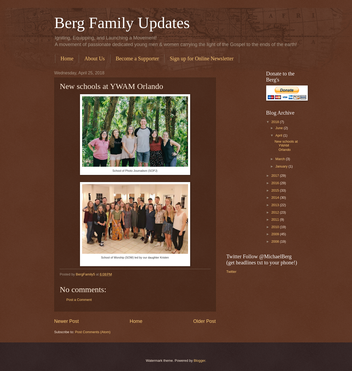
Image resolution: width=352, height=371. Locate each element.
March (280, 159)
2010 (275, 227)
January (281, 166)
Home (67, 58)
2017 (275, 176)
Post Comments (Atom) (92, 332)
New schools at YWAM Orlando (286, 145)
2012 (275, 212)
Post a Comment (79, 300)
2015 (275, 190)
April (279, 135)
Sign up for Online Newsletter (202, 58)
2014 (275, 198)
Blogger (199, 361)
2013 (275, 205)
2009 (275, 234)
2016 (275, 183)
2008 (275, 241)
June (279, 128)
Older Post (204, 321)
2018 (275, 122)
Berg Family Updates (122, 22)
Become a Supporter (137, 58)
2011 (275, 219)
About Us (94, 58)
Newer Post (66, 321)
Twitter (231, 272)
